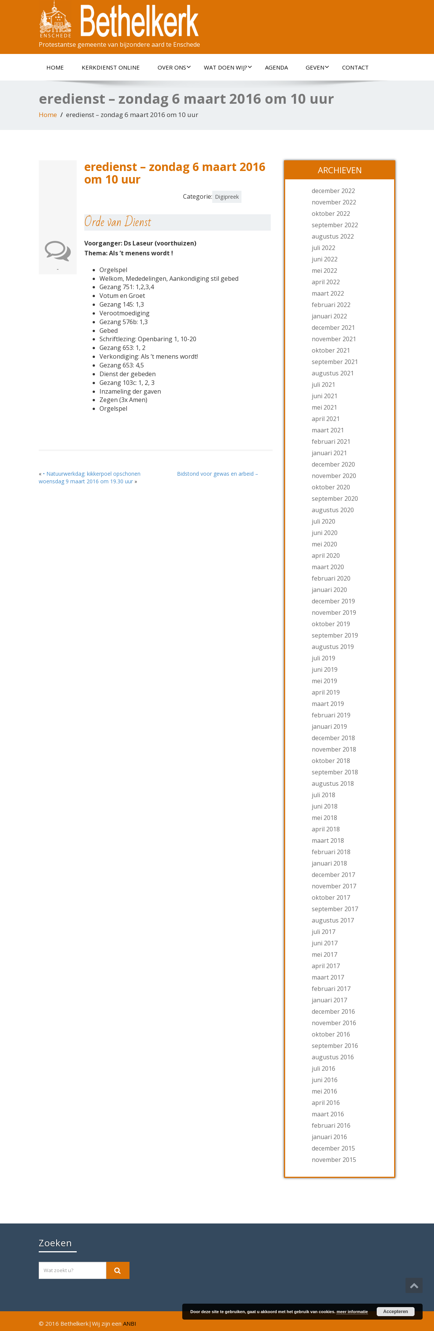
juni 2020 (325, 533)
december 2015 (333, 1148)
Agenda (276, 67)
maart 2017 (328, 977)
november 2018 (334, 749)
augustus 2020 (333, 510)
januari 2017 (329, 1000)
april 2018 (326, 829)
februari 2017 (331, 988)
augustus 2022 (333, 236)
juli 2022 (323, 248)
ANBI (129, 1323)
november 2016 (334, 1023)
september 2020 (335, 498)
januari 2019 (329, 726)
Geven (317, 67)
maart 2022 (328, 293)
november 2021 (334, 339)
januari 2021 (329, 453)
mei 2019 (324, 681)
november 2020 (334, 476)
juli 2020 (323, 521)
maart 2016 (328, 1114)
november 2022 (334, 202)
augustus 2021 (333, 373)
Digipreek (227, 196)
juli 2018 (323, 795)
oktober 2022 (331, 213)
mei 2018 (324, 817)
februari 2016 (331, 1125)
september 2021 (335, 362)
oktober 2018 (331, 760)
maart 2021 (328, 430)
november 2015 (334, 1159)
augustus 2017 (333, 920)
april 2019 (326, 692)
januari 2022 (329, 316)
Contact (355, 67)
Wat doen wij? (228, 67)
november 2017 (334, 886)
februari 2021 (331, 441)
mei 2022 (324, 270)
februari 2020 (331, 578)
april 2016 (326, 1102)
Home (55, 67)
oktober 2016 (331, 1034)
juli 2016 (323, 1068)
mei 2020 (324, 544)
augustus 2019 (333, 646)
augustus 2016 (333, 1057)
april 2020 (326, 555)
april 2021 (326, 419)
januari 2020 (329, 589)
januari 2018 (329, 863)
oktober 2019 (331, 624)
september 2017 (335, 909)
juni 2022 (325, 259)
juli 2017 (323, 931)
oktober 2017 (331, 897)
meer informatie (352, 1311)
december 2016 (333, 1011)
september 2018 (335, 772)
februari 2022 (331, 305)
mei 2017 (324, 954)
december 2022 (333, 191)
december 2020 (333, 464)
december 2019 (333, 601)
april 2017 (326, 966)
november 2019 (334, 612)
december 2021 (333, 327)
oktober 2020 (331, 487)
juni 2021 (325, 396)
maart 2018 (328, 840)
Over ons (174, 67)
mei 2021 (324, 407)
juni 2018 (325, 806)
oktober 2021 (331, 350)
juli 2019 (323, 658)
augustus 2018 (333, 783)
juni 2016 (325, 1080)
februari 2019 (331, 715)
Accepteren (395, 1311)
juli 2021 (323, 384)
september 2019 (335, 635)
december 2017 (333, 874)
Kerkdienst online (111, 67)
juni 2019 (325, 669)
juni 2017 (325, 943)
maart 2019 (328, 703)
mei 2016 (324, 1091)
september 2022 (335, 225)
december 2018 (333, 738)
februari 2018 (331, 852)
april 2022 (326, 282)
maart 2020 (328, 567)
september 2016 (335, 1045)
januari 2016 (329, 1137)
